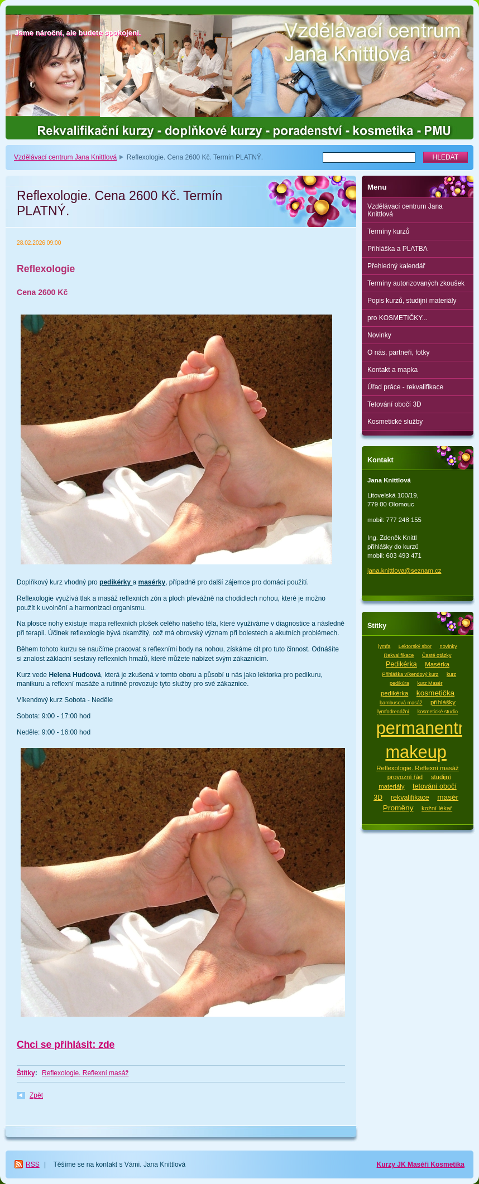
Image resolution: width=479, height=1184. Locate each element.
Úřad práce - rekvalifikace (405, 387)
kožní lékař (436, 808)
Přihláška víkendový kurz (410, 674)
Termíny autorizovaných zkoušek (415, 283)
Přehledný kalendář (396, 266)
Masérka (437, 664)
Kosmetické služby (395, 422)
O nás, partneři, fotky (398, 352)
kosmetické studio (438, 711)
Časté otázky (437, 655)
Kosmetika (447, 1164)
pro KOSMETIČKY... (397, 318)
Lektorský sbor (415, 646)
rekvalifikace (410, 797)
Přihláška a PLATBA (397, 249)
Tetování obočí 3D (394, 404)
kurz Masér (429, 683)
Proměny (398, 808)
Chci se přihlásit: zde (65, 1044)
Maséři (419, 1164)
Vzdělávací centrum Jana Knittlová (65, 157)
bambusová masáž (401, 702)
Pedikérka (401, 664)
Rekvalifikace (399, 655)
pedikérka (394, 693)
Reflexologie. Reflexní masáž (85, 1073)
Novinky (379, 335)
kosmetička (435, 693)
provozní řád (405, 777)
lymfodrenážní (393, 711)
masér (447, 797)
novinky (448, 646)
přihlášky (443, 702)
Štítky (26, 1073)
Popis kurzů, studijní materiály (411, 301)
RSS (33, 1164)
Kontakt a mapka (392, 370)
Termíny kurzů (388, 231)
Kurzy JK (392, 1164)
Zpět (36, 1095)
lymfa (385, 646)
